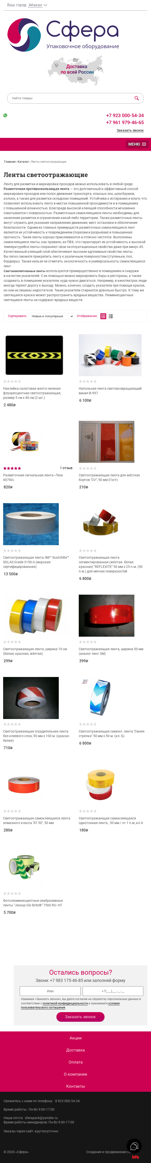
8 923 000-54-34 (67, 1101)
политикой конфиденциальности (65, 1003)
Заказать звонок (130, 130)
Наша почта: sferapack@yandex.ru (31, 1118)
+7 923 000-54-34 (124, 115)
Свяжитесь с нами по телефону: (29, 1101)
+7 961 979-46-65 (125, 122)
